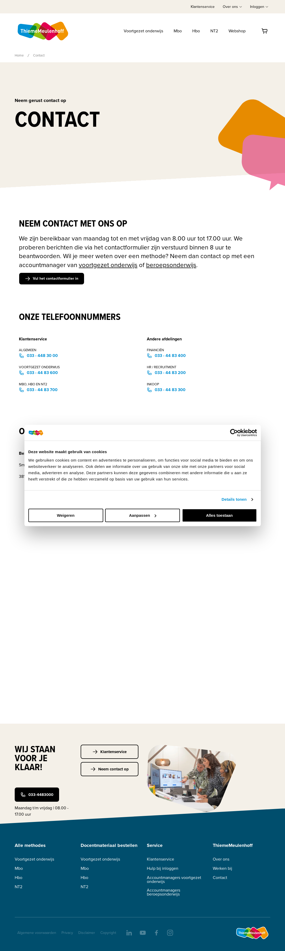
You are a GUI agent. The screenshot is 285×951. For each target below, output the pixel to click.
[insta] (169, 932)
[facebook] (156, 932)
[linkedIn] (129, 932)
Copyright (108, 932)
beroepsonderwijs (171, 265)
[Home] (43, 31)
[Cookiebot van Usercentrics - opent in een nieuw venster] (234, 433)
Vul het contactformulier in (51, 278)
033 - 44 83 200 (166, 373)
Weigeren (65, 515)
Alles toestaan (219, 515)
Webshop (237, 31)
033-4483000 (36, 794)
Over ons (221, 859)
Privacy (67, 932)
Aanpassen (142, 515)
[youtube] (142, 932)
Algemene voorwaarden (36, 932)
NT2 (214, 31)
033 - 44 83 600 (38, 373)
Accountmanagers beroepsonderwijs (163, 892)
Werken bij (222, 868)
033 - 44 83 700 (38, 390)
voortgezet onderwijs (108, 265)
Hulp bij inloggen (162, 868)
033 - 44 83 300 (166, 390)
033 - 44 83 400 (166, 355)
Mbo (178, 31)
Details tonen (234, 499)
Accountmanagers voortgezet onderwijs (174, 879)
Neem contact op (109, 769)
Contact (220, 878)
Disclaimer (86, 932)
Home (19, 55)
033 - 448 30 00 (38, 355)
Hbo (196, 31)
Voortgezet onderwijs (143, 31)
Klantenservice (203, 6)
